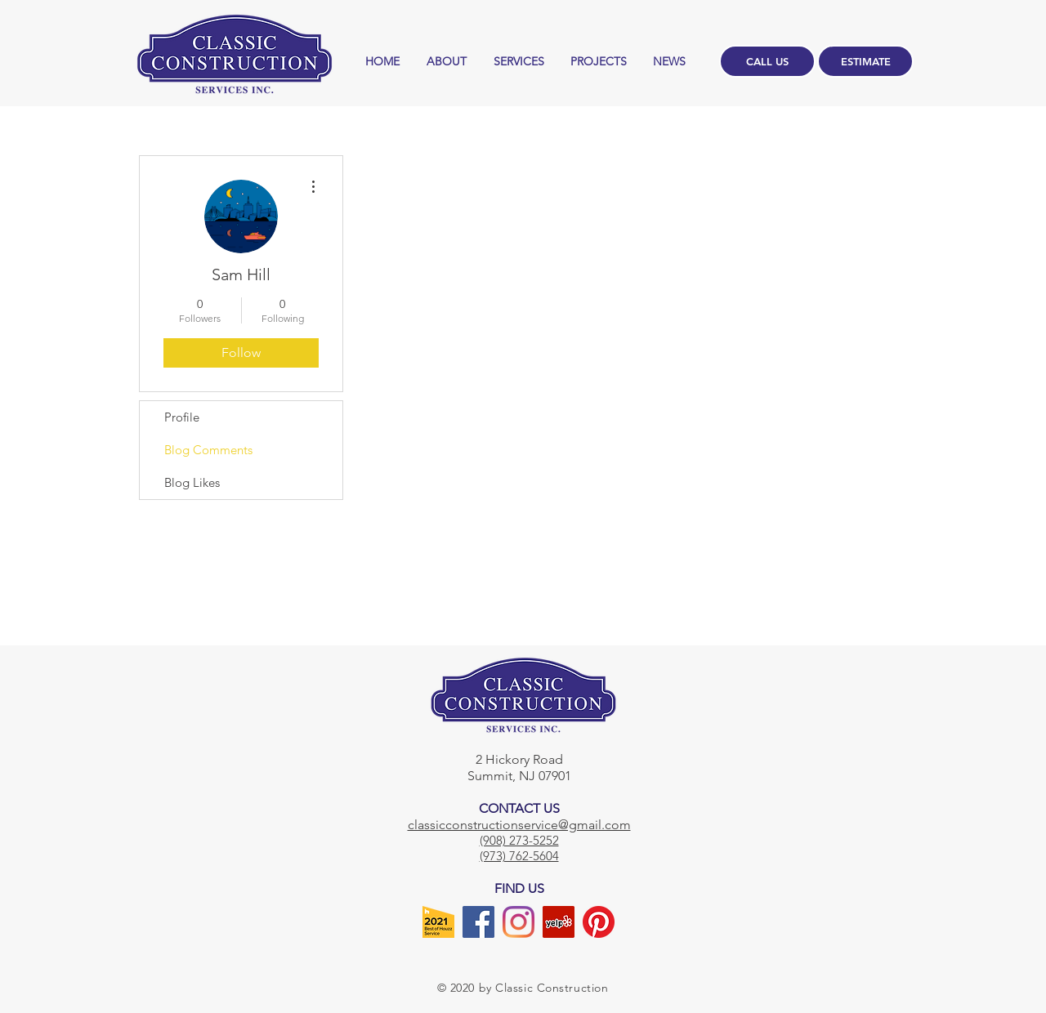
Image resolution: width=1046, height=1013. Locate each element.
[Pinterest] (599, 922)
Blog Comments (208, 449)
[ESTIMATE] (865, 61)
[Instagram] (518, 922)
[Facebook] (478, 922)
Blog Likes (192, 482)
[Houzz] (438, 922)
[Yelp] (558, 922)
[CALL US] (767, 61)
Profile (181, 417)
